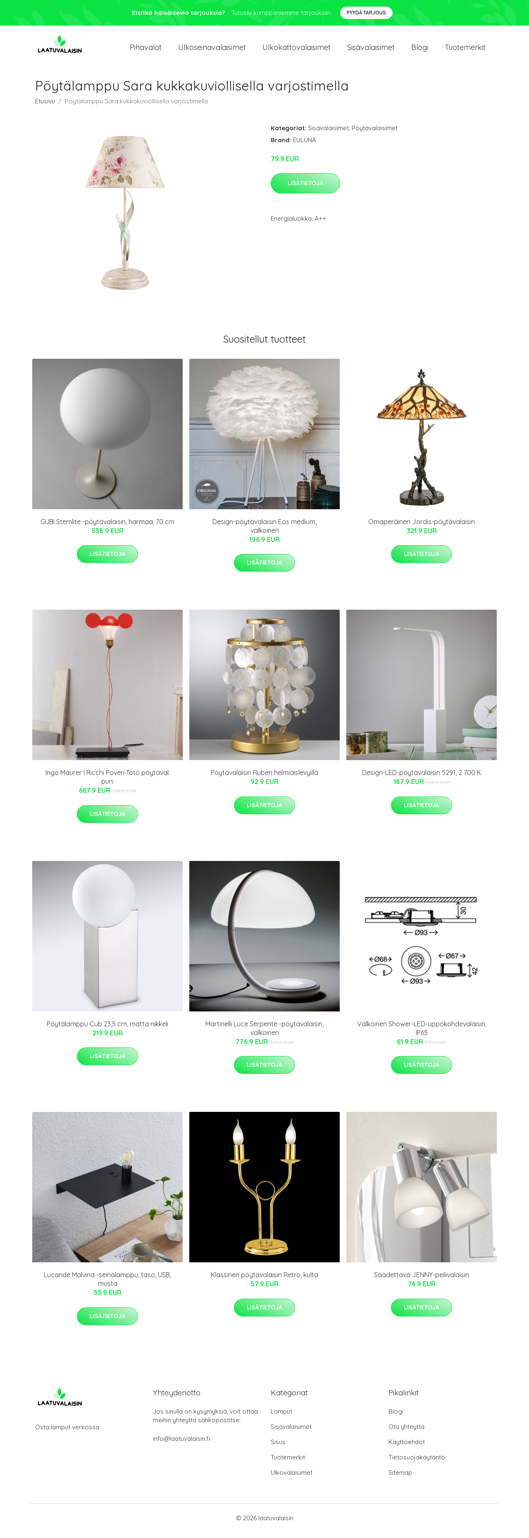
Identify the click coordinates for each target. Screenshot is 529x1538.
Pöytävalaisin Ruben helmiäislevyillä (264, 778)
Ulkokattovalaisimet (296, 50)
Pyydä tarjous (366, 13)
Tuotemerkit (465, 50)
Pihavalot (146, 50)
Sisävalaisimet (371, 50)
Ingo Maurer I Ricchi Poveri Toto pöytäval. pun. (107, 782)
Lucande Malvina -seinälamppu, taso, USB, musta (107, 1284)
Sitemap (400, 1478)
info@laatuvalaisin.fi (181, 1444)
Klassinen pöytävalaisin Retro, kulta (264, 1280)
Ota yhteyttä (406, 1432)
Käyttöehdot (406, 1448)
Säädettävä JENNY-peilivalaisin (421, 1280)
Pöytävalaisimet (375, 134)
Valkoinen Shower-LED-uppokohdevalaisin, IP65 (421, 1033)
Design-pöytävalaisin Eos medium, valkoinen (264, 531)
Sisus (278, 1448)
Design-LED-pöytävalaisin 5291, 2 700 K (421, 778)
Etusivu (45, 107)
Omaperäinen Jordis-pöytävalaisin (421, 527)
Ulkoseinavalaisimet (212, 50)
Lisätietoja (305, 189)
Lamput (281, 1417)
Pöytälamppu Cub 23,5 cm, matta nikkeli (107, 1029)
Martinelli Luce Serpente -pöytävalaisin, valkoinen (264, 1033)
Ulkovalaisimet (291, 1478)
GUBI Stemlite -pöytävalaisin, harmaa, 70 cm (107, 527)
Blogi (419, 50)
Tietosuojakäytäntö (416, 1463)
